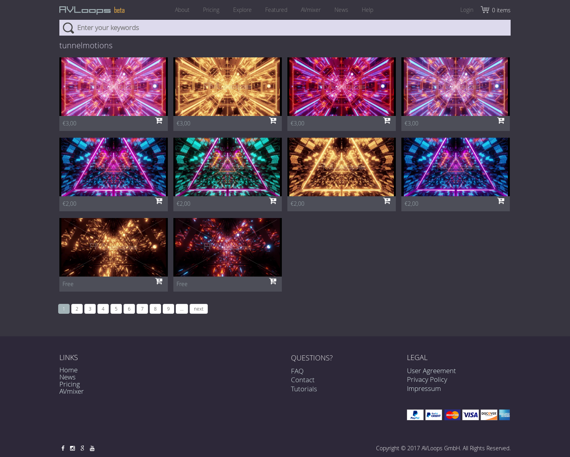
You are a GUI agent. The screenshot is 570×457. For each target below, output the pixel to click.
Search (68, 27)
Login (466, 9)
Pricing (208, 9)
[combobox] (285, 28)
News (344, 9)
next (198, 308)
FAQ (297, 374)
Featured (276, 9)
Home (68, 369)
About (178, 9)
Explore (241, 9)
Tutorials (304, 391)
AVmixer (312, 9)
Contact (303, 383)
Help (372, 9)
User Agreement (431, 370)
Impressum (424, 388)
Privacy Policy (427, 379)
